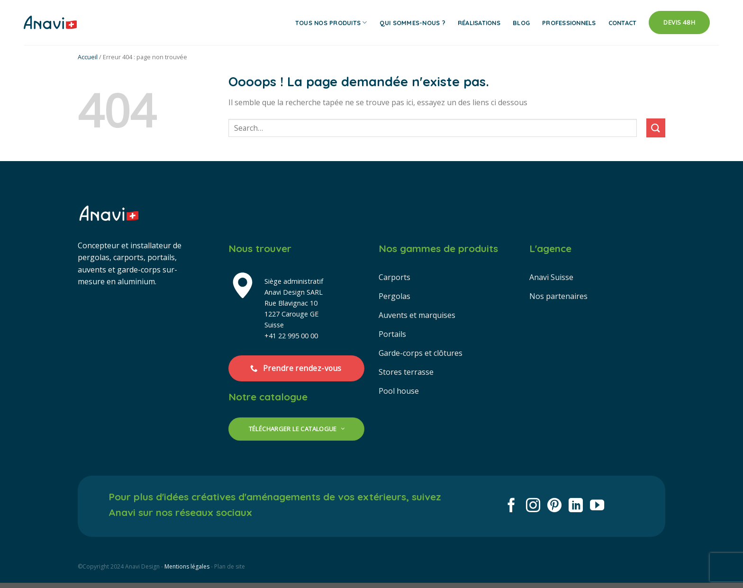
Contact (622, 23)
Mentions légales (186, 566)
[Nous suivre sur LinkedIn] (576, 506)
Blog (521, 23)
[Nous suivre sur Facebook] (511, 506)
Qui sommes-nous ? (412, 23)
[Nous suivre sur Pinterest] (554, 506)
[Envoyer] (655, 127)
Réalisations (479, 23)
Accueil (88, 57)
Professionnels (569, 23)
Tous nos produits (331, 22)
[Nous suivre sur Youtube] (597, 506)
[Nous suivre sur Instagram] (533, 506)
